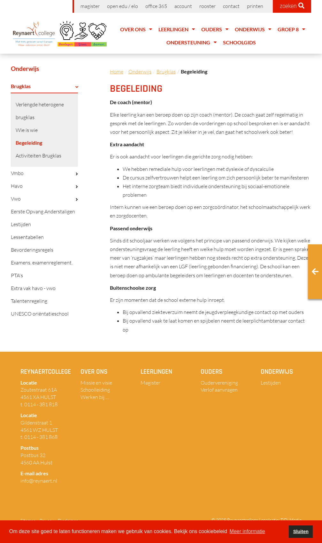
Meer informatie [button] (247, 531)
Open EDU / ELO (122, 6)
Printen (255, 6)
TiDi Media (291, 520)
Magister (90, 6)
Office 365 (156, 6)
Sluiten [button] (301, 531)
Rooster (207, 6)
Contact (231, 6)
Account (183, 6)
